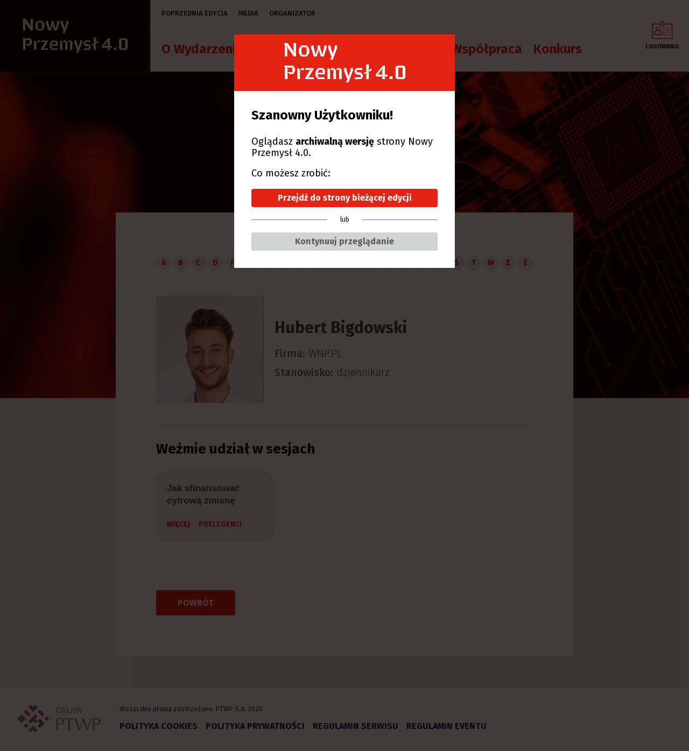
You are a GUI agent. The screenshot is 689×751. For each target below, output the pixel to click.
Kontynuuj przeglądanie (344, 241)
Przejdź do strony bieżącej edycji (345, 198)
